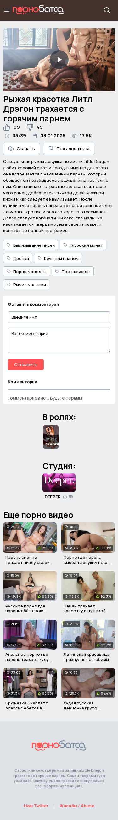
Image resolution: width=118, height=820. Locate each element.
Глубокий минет (83, 245)
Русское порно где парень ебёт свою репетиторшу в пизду (27, 610)
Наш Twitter (36, 805)
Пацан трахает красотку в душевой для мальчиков (85, 610)
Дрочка (18, 258)
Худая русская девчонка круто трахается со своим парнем (85, 710)
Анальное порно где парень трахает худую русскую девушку (28, 659)
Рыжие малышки (26, 285)
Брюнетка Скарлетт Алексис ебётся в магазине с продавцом (29, 707)
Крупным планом (58, 258)
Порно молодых (27, 271)
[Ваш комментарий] (59, 340)
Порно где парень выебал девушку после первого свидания (87, 562)
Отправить (25, 364)
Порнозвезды (72, 271)
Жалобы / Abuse (77, 805)
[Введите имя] (59, 317)
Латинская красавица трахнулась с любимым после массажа (88, 659)
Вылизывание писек (31, 245)
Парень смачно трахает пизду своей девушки (27, 562)
